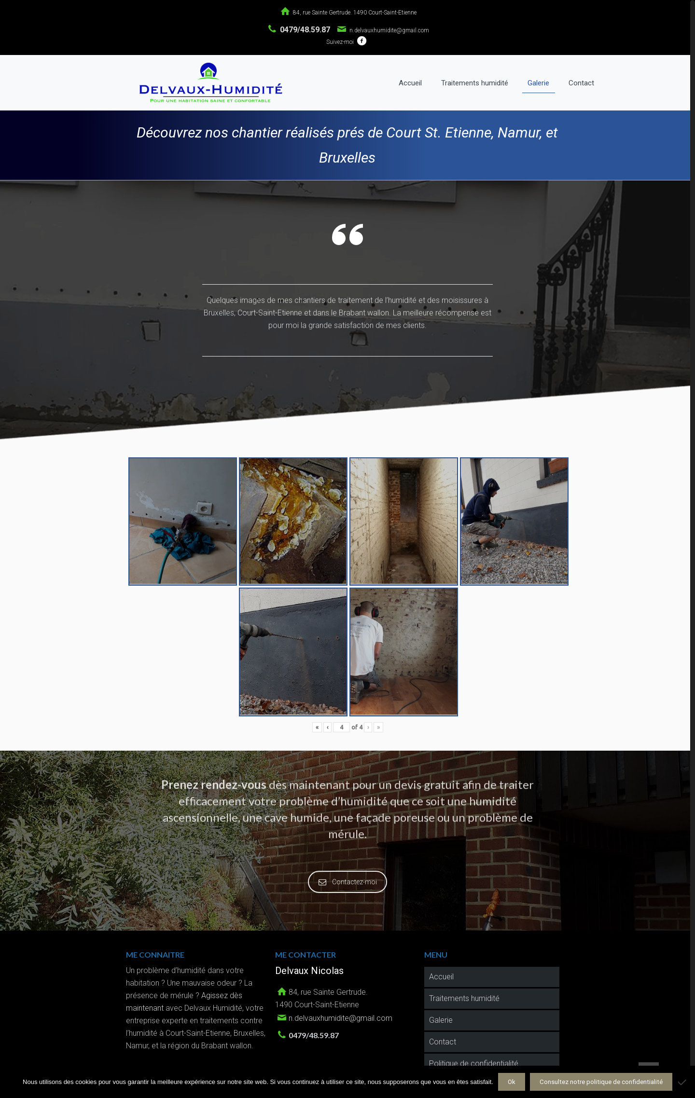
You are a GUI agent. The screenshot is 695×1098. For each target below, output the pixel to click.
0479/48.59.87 (305, 29)
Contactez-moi (349, 880)
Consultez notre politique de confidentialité (601, 1081)
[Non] (683, 1082)
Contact (442, 1039)
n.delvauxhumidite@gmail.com (389, 30)
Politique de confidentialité (473, 1061)
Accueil (441, 974)
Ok (511, 1081)
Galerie (441, 1018)
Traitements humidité (464, 996)
